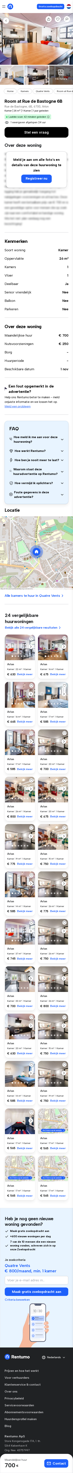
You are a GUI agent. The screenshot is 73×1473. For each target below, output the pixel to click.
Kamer (63, 250)
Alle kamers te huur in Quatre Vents (34, 596)
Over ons (11, 1391)
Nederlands (53, 1357)
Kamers (25, 91)
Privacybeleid (14, 1398)
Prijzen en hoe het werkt (22, 1371)
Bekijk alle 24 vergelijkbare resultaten (33, 627)
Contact (56, 1463)
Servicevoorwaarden (19, 1405)
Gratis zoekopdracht (51, 6)
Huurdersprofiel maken (21, 1419)
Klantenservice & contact (23, 1384)
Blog (8, 1426)
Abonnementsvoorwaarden (24, 1412)
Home (10, 91)
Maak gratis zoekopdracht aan (36, 1292)
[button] (48, 117)
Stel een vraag (36, 132)
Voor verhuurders (17, 1377)
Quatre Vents (43, 91)
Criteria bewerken (17, 1299)
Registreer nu (36, 178)
